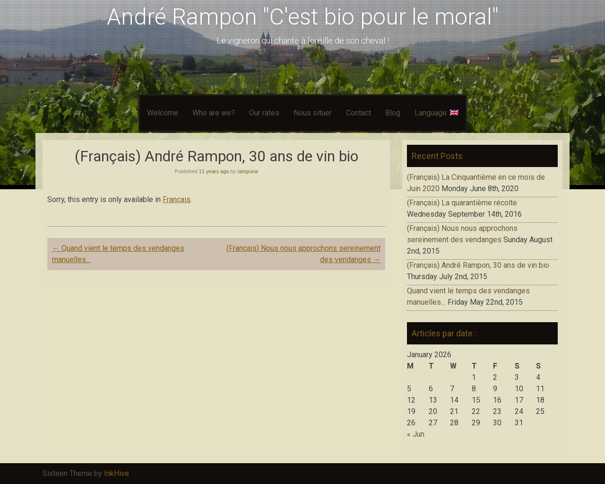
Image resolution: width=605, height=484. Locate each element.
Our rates (264, 112)
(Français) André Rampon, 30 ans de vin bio (478, 265)
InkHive (116, 473)
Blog (392, 112)
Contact (358, 112)
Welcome (162, 112)
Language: (436, 112)
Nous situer (313, 112)
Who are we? (213, 112)
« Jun (415, 434)
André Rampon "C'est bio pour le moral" (303, 16)
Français (176, 199)
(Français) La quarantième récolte (462, 202)
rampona (247, 171)
